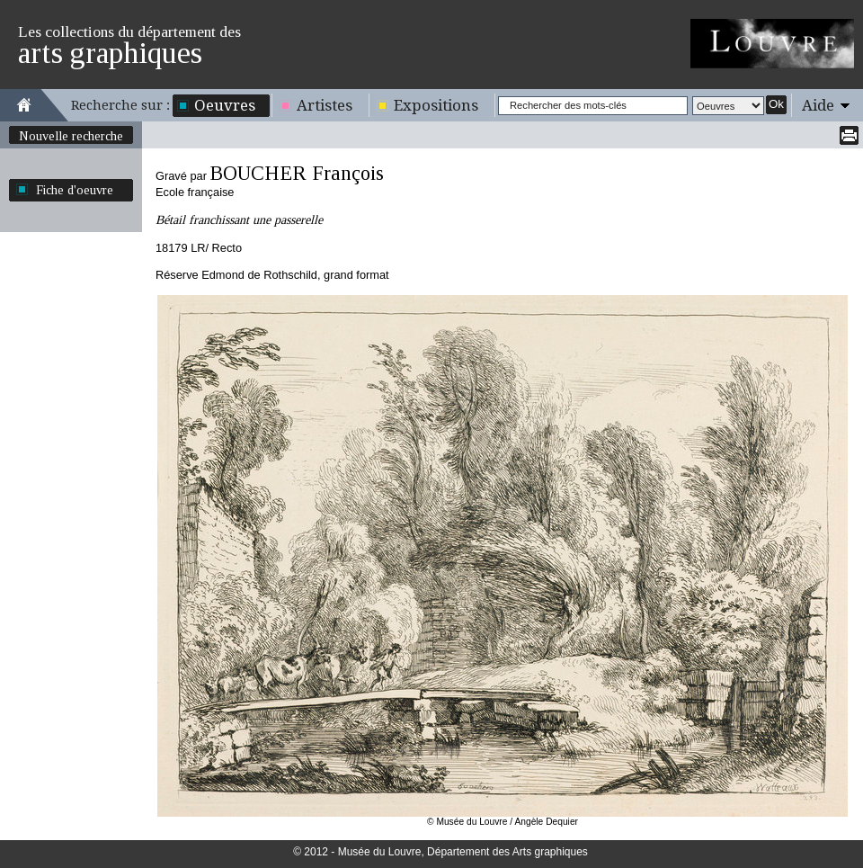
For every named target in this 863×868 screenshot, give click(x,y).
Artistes (324, 105)
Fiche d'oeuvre (74, 190)
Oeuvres (224, 105)
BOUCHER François (296, 173)
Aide (818, 105)
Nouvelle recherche (71, 136)
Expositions (436, 105)
